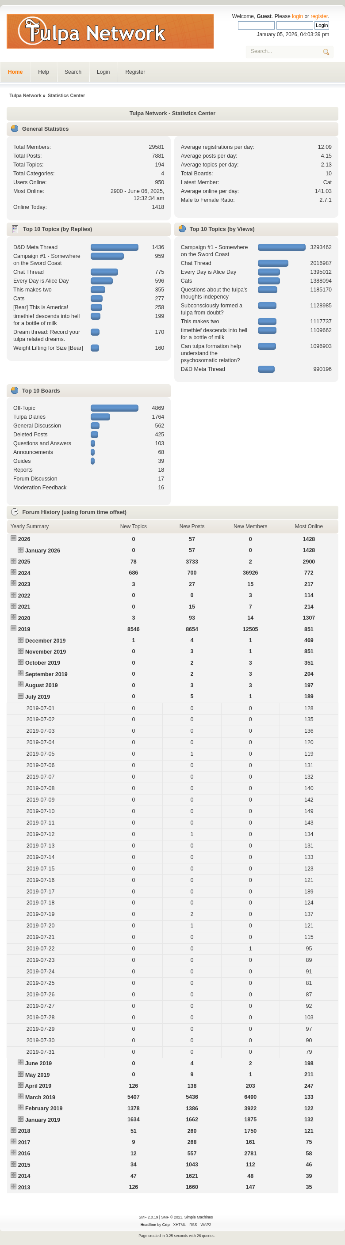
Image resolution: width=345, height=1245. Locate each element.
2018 (24, 1131)
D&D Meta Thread (35, 247)
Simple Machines (198, 1217)
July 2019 (37, 697)
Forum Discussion (35, 479)
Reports (23, 470)
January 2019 (42, 1120)
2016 (24, 1153)
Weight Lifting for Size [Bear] (48, 348)
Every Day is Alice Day (41, 281)
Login (103, 72)
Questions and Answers (42, 443)
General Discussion (37, 426)
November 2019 (45, 652)
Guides (22, 461)
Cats (19, 298)
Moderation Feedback (40, 487)
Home (15, 72)
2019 (24, 629)
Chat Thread (28, 272)
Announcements (33, 452)
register (319, 16)
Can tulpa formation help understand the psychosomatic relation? (211, 353)
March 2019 (40, 1097)
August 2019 (41, 685)
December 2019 (45, 641)
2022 (24, 596)
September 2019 (46, 674)
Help (43, 72)
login (297, 16)
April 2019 (38, 1086)
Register (135, 72)
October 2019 (42, 663)
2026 (24, 539)
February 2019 (44, 1108)
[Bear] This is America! (41, 307)
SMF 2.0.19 (148, 1217)
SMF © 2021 (171, 1217)
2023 (24, 584)
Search (73, 72)
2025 (24, 562)
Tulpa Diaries (29, 417)
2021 (24, 607)
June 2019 (38, 1063)
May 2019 (37, 1075)
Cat (327, 182)
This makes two (32, 290)
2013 (24, 1187)
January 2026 (42, 551)
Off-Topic (24, 408)
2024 (24, 573)
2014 (24, 1176)
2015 (24, 1165)
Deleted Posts (30, 434)
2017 (24, 1142)
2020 (24, 618)
